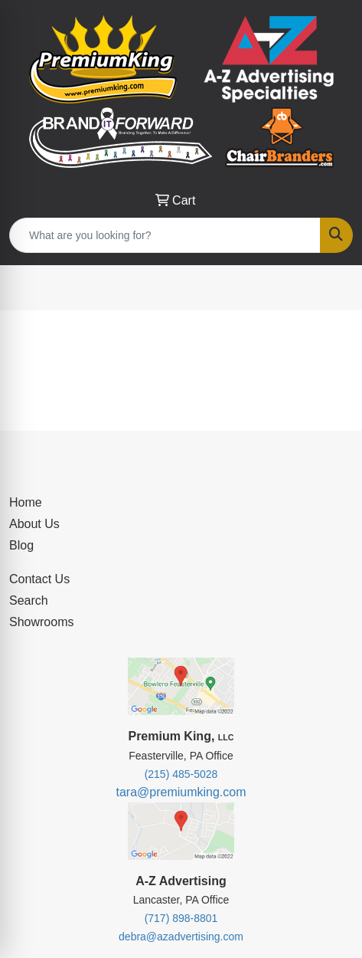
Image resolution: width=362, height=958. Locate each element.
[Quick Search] (165, 235)
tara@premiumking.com (181, 792)
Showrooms (41, 621)
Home (25, 502)
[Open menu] (331, 288)
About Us (34, 523)
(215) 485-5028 (181, 774)
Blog (21, 545)
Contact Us (39, 579)
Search (28, 600)
